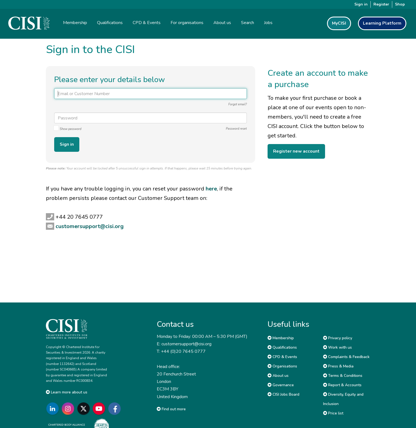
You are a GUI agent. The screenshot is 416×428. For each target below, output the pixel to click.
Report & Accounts (342, 385)
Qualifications (282, 347)
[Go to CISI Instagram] (69, 408)
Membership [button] (75, 23)
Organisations (282, 366)
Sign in (361, 4)
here (211, 188)
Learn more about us (66, 392)
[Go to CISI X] (84, 408)
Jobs (268, 23)
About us (278, 375)
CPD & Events (282, 356)
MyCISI (339, 23)
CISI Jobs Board (283, 394)
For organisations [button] (187, 23)
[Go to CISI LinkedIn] (53, 408)
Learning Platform (382, 23)
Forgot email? (237, 104)
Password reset (236, 129)
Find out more (171, 409)
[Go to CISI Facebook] (115, 408)
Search (247, 23)
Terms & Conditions (342, 375)
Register (381, 4)
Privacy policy (337, 338)
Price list (333, 413)
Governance (281, 385)
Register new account (296, 151)
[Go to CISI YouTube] (100, 408)
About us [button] (222, 23)
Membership (281, 338)
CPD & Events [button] (147, 23)
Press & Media (338, 366)
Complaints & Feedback (346, 356)
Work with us (337, 347)
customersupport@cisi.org (90, 226)
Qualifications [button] (110, 23)
